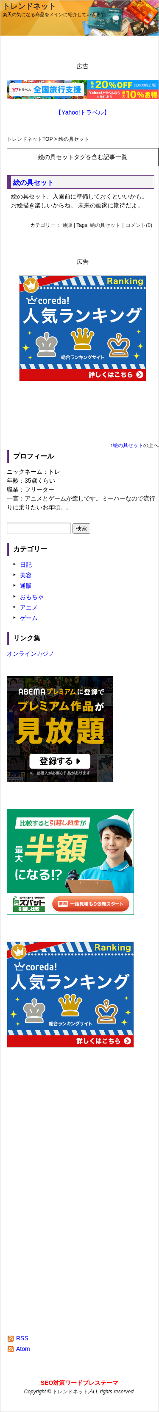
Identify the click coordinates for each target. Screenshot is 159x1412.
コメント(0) (139, 225)
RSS (22, 1338)
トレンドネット (29, 6)
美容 (26, 575)
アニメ (29, 607)
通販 (67, 225)
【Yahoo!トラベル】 (82, 112)
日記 (26, 564)
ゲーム (29, 618)
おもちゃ (32, 596)
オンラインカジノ (30, 653)
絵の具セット (33, 182)
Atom (23, 1348)
